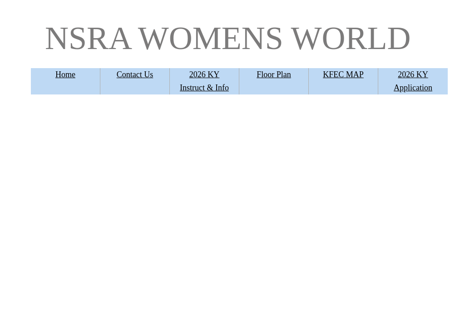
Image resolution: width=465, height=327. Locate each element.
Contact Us (135, 74)
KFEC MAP (343, 74)
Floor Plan (274, 74)
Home (65, 74)
